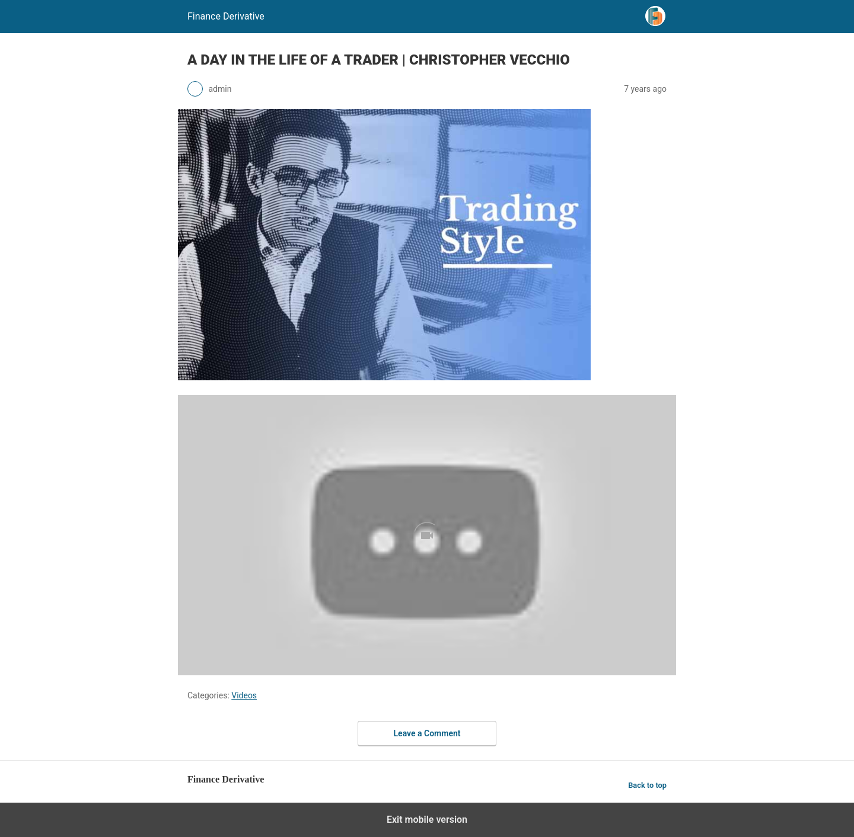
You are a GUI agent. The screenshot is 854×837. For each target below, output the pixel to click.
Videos (244, 695)
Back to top (647, 785)
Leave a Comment (427, 733)
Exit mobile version (427, 819)
